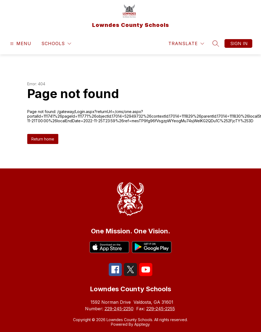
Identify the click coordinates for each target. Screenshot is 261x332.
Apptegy (142, 324)
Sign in (239, 43)
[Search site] (216, 43)
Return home (42, 139)
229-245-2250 (119, 308)
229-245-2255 (160, 308)
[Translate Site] (186, 43)
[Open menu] (20, 43)
